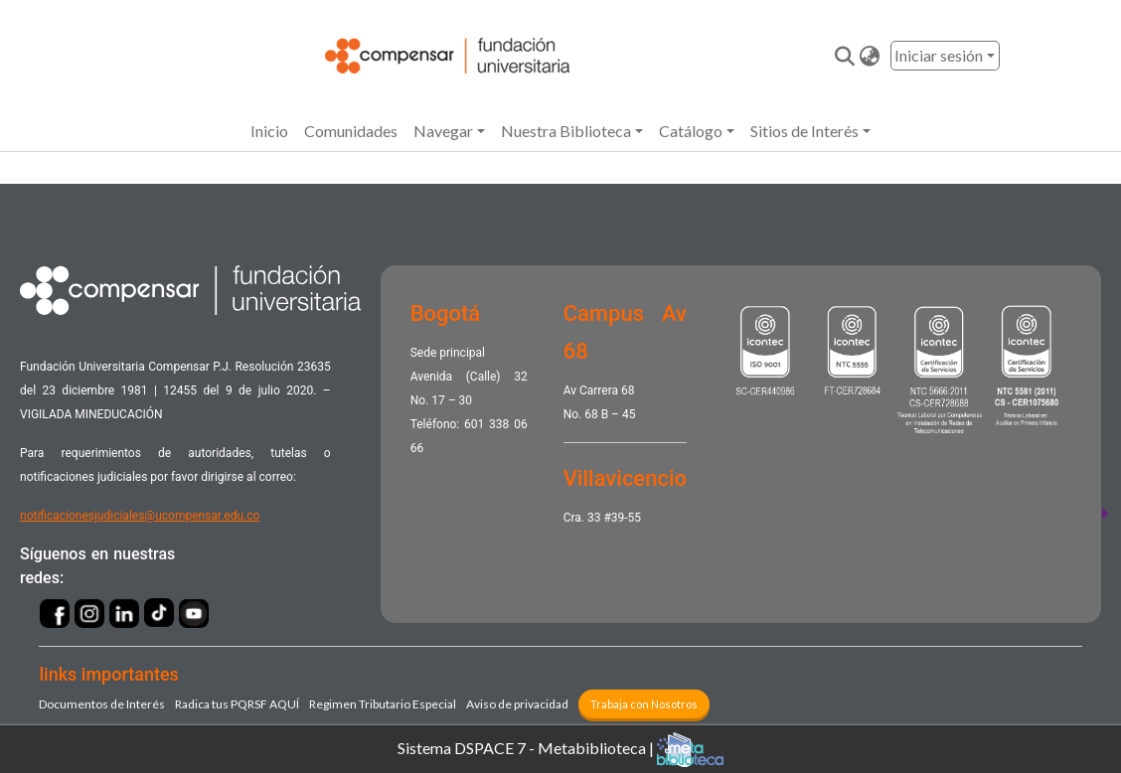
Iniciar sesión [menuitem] (938, 55)
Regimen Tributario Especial (382, 703)
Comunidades (351, 130)
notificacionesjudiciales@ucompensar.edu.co (139, 516)
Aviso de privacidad (517, 703)
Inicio (269, 130)
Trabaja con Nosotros (644, 703)
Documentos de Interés (102, 703)
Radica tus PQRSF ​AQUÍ (237, 703)
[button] (870, 56)
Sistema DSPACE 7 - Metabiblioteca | (560, 749)
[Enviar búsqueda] (845, 56)
